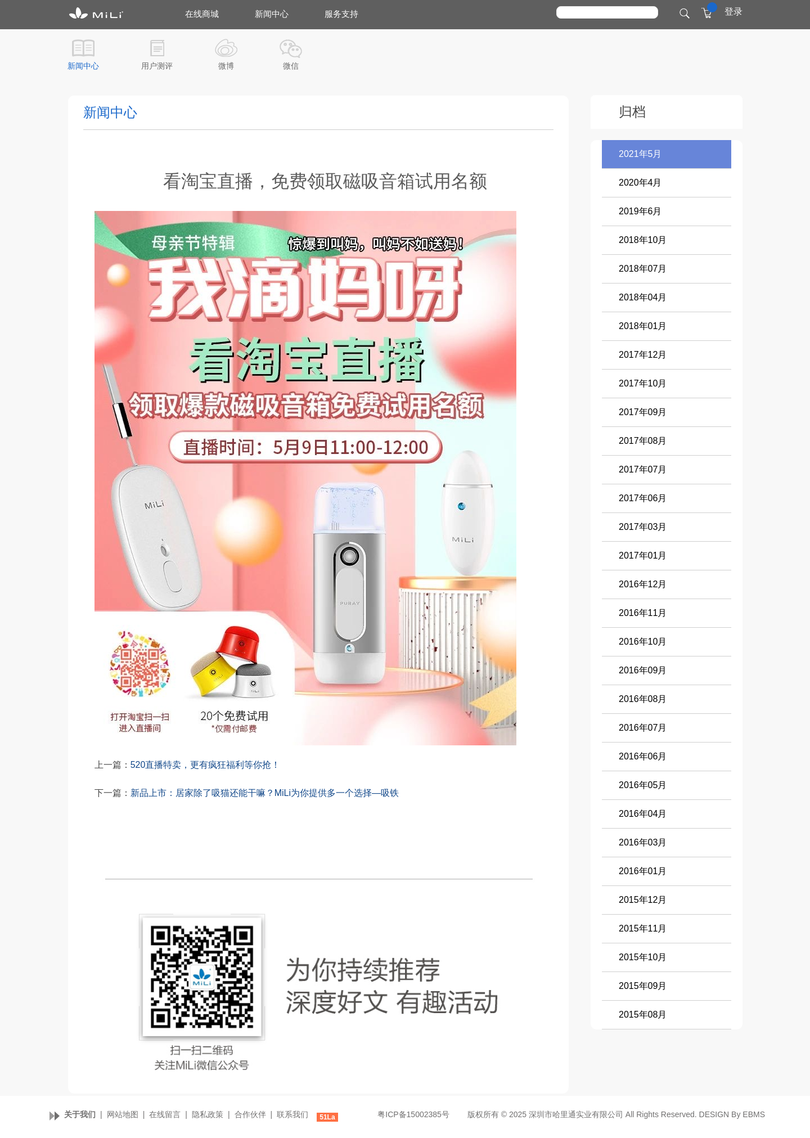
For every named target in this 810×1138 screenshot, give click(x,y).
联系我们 (292, 1114)
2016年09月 (643, 670)
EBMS (753, 1114)
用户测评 (157, 65)
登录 (733, 11)
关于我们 (80, 1114)
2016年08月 (643, 699)
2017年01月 (643, 555)
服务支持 (341, 14)
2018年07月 (643, 268)
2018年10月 (643, 240)
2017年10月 (643, 383)
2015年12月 (643, 900)
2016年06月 (643, 756)
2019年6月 (640, 211)
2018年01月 (643, 326)
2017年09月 (643, 412)
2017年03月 (643, 527)
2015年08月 (643, 1014)
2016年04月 (643, 813)
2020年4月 (640, 182)
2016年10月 (643, 641)
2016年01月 (643, 871)
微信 (291, 65)
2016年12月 (643, 584)
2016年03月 (643, 842)
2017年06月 (643, 498)
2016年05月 (643, 785)
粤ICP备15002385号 (413, 1114)
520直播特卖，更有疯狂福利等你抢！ (205, 765)
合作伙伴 (250, 1114)
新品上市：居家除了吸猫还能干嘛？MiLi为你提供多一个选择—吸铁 (264, 793)
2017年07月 (643, 469)
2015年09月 (643, 986)
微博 (226, 65)
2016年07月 (643, 727)
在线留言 (165, 1114)
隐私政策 (207, 1114)
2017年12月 (643, 354)
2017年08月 (643, 441)
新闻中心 (83, 65)
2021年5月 (640, 154)
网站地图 (122, 1114)
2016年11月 (643, 613)
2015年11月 (643, 928)
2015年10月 (643, 957)
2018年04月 (643, 297)
